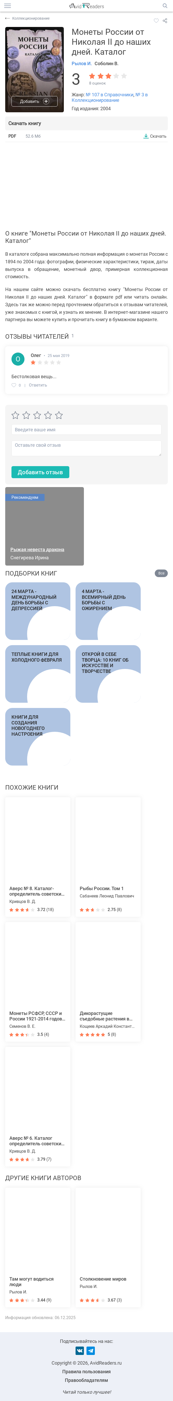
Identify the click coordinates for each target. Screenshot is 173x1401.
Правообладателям (86, 1380)
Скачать (158, 136)
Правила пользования (86, 1371)
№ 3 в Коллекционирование (110, 97)
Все (161, 573)
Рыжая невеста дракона (37, 549)
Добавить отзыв (40, 472)
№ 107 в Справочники (109, 94)
